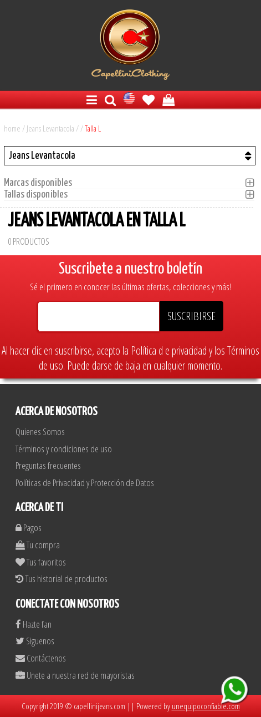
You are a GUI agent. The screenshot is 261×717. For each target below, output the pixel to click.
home (12, 128)
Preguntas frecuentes (48, 465)
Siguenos (35, 640)
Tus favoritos (41, 562)
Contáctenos (41, 658)
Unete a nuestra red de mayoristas (75, 675)
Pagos (29, 527)
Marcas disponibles (41, 183)
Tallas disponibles (39, 194)
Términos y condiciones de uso (64, 448)
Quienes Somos (40, 431)
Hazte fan (34, 624)
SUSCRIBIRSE (191, 316)
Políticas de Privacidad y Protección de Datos (85, 482)
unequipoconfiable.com (206, 705)
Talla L (93, 128)
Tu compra (38, 544)
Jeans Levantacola (50, 128)
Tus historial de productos (62, 578)
